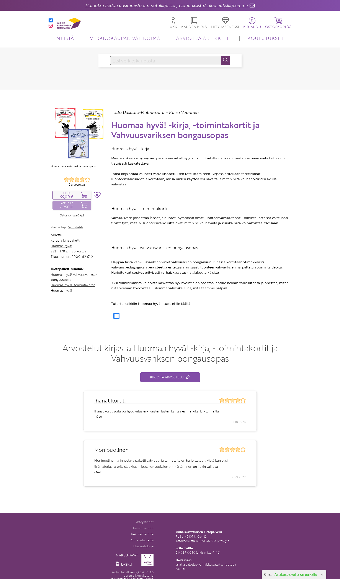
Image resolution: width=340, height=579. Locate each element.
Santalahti (75, 227)
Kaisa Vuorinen (184, 112)
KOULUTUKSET (265, 38)
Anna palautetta (142, 540)
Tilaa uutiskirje (143, 546)
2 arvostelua (77, 184)
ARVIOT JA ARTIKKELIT (203, 38)
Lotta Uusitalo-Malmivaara (137, 112)
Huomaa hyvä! (61, 245)
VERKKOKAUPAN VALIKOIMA (125, 38)
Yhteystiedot (145, 522)
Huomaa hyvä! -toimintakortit (73, 285)
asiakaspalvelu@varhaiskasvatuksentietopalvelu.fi (206, 566)
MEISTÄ (65, 38)
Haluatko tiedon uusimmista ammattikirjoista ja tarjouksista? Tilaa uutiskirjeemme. (166, 5)
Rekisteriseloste (142, 534)
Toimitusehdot (143, 528)
